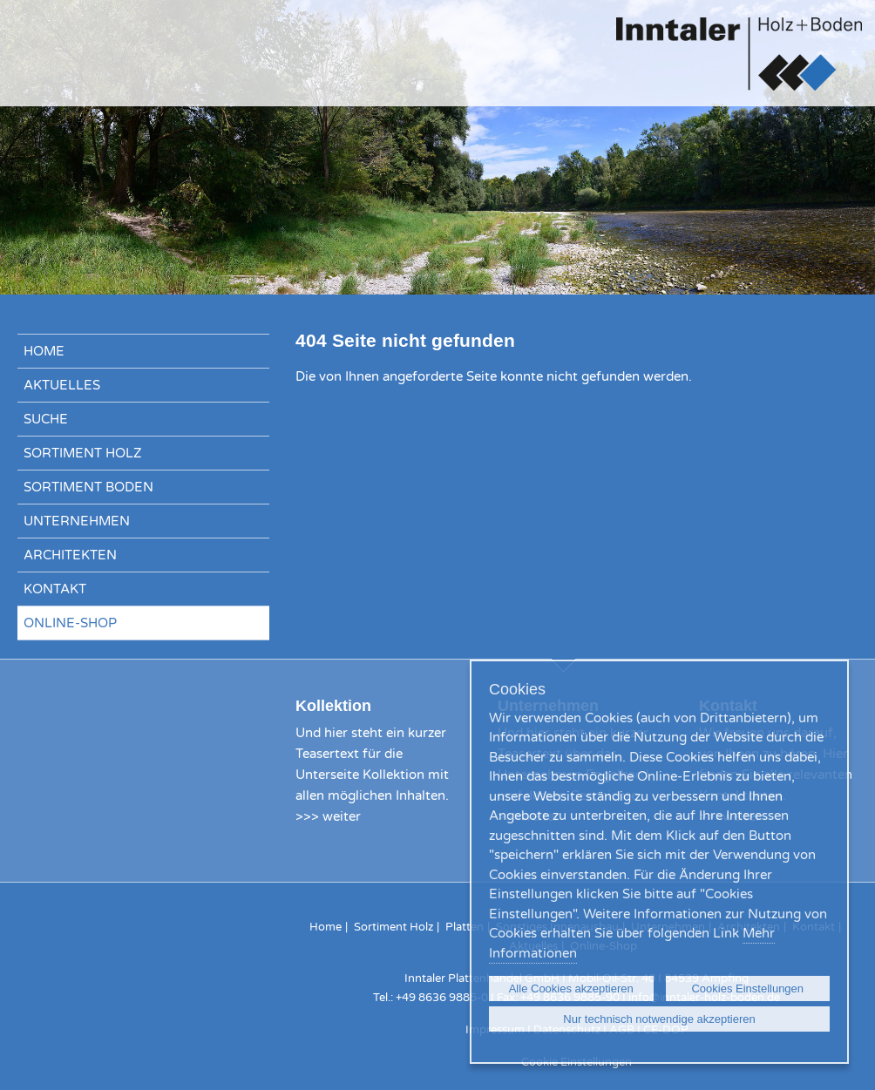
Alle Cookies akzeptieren (571, 988)
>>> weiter (328, 816)
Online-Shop (70, 623)
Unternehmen (77, 521)
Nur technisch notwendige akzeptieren (659, 1019)
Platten (464, 927)
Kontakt (55, 589)
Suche (46, 419)
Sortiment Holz (83, 453)
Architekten (70, 555)
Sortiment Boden (88, 487)
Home (44, 351)
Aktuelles (62, 385)
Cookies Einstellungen (747, 988)
